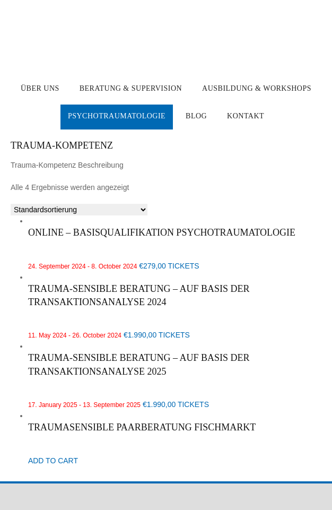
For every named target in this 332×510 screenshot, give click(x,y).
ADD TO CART (53, 460)
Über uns (40, 88)
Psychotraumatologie (116, 116)
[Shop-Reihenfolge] (79, 209)
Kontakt (245, 116)
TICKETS (183, 266)
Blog (196, 116)
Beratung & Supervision (131, 88)
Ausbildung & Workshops (256, 88)
